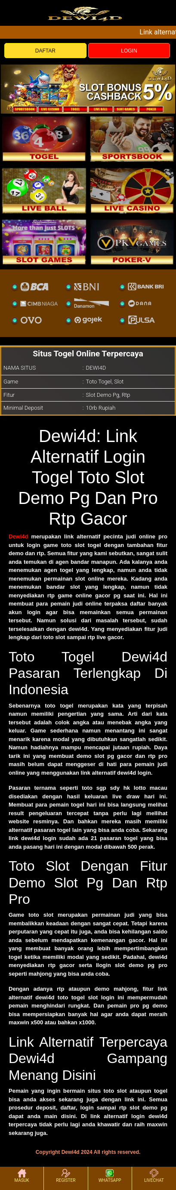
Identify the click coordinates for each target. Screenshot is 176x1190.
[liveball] (132, 242)
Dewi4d (18, 536)
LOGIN (129, 51)
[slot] (132, 139)
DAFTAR (45, 51)
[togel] (44, 139)
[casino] (132, 190)
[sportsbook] (44, 190)
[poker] (44, 242)
